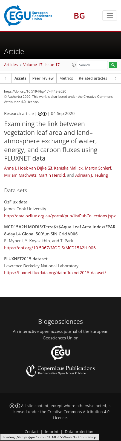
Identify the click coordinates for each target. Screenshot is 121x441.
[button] (74, 64)
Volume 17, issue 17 (41, 64)
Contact (32, 431)
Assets (21, 78)
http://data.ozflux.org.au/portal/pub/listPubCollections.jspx (60, 215)
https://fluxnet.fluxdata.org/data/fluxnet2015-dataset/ (55, 272)
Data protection (79, 431)
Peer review (43, 78)
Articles (11, 64)
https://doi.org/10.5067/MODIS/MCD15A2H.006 (50, 247)
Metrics (66, 78)
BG (79, 15)
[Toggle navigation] (109, 15)
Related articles (93, 78)
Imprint (52, 431)
